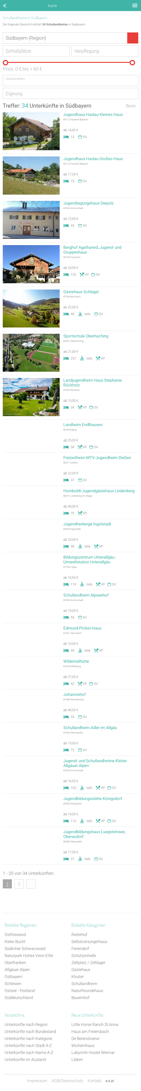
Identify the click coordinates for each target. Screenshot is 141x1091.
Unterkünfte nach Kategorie (28, 1038)
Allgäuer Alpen (17, 969)
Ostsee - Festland (20, 990)
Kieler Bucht (15, 941)
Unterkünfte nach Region (26, 1024)
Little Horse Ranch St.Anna (94, 1024)
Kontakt (94, 1080)
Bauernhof (80, 997)
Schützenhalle (83, 955)
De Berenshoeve (85, 1038)
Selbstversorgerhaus (89, 941)
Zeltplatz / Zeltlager (88, 962)
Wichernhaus (82, 1045)
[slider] (5, 62)
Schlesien (13, 983)
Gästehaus (80, 969)
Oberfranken (15, 962)
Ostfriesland (15, 934)
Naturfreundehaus (87, 990)
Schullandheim (84, 983)
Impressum (37, 1080)
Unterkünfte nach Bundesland (30, 1031)
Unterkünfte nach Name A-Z (29, 1052)
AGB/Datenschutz (67, 1080)
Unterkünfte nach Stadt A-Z (28, 1045)
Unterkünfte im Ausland (25, 1059)
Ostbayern (13, 976)
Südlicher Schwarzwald (25, 948)
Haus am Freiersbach (90, 1031)
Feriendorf (80, 948)
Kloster (77, 976)
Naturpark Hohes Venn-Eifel (29, 955)
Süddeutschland (19, 997)
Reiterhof (79, 934)
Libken (77, 1059)
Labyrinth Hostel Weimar (93, 1052)
